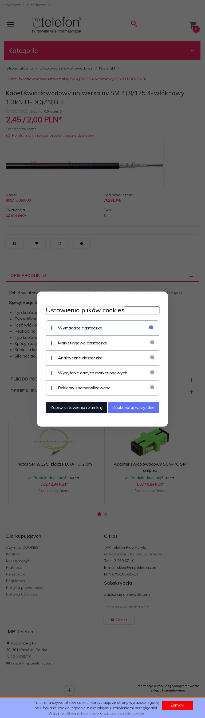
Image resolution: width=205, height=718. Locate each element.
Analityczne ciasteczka (75, 357)
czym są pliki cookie (126, 713)
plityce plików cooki (82, 713)
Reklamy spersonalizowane (79, 387)
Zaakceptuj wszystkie (138, 406)
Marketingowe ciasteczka (77, 342)
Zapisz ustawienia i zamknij (72, 406)
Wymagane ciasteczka (75, 327)
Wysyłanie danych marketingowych (88, 372)
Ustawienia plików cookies (80, 309)
